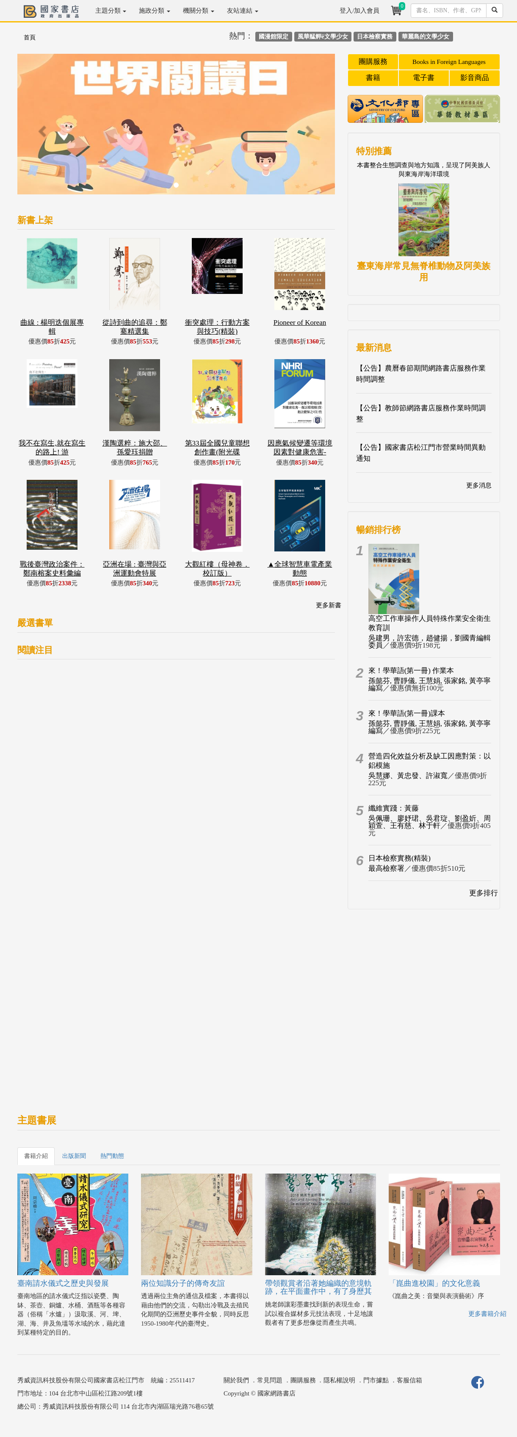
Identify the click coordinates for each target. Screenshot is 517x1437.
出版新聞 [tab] (74, 1156)
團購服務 (373, 62)
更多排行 (483, 893)
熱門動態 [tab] (112, 1156)
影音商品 (474, 78)
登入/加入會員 (359, 10)
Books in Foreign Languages (449, 61)
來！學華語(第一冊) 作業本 (411, 671)
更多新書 (328, 605)
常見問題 (269, 1380)
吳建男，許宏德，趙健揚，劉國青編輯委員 (429, 641)
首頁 (30, 37)
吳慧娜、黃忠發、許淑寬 (408, 776)
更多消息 (479, 485)
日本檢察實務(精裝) (399, 858)
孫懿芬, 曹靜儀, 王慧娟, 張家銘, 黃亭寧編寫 (429, 684)
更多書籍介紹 (487, 1313)
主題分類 (111, 10)
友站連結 (242, 10)
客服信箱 (409, 1380)
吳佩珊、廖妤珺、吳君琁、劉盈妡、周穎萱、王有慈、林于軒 (429, 822)
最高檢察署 (386, 868)
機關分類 (198, 10)
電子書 (423, 78)
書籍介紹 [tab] (36, 1156)
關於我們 (236, 1380)
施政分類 (154, 10)
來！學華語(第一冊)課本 (406, 713)
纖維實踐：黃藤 (393, 808)
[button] (41, 128)
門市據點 (376, 1380)
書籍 (373, 78)
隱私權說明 (339, 1380)
